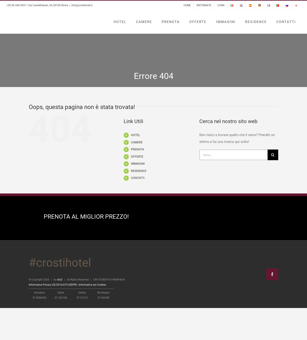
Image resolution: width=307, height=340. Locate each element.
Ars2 (59, 279)
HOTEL (135, 135)
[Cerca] (273, 155)
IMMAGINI (138, 163)
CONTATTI (138, 178)
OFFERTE (137, 156)
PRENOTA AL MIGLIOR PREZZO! (86, 216)
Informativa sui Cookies (92, 284)
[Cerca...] (233, 155)
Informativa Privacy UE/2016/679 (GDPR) (53, 284)
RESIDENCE (138, 171)
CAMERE (137, 142)
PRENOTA (137, 149)
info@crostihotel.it (82, 5)
